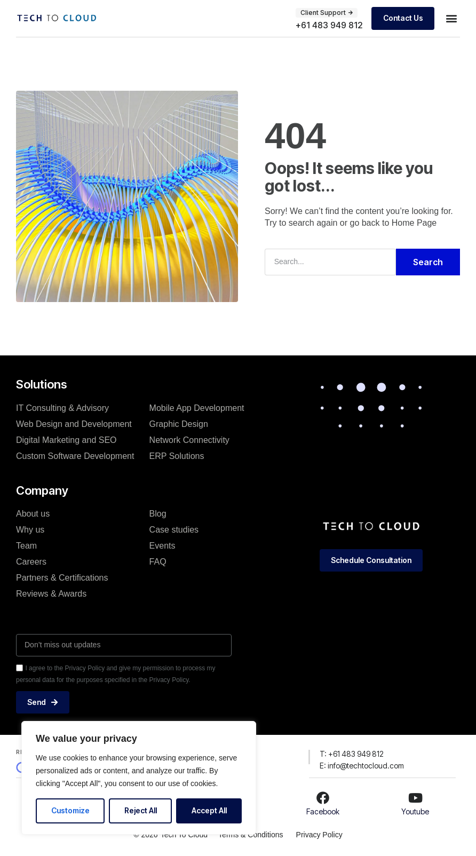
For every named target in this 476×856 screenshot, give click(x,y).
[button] (451, 18)
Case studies (174, 529)
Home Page (414, 222)
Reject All (140, 810)
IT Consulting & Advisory (62, 407)
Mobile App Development (196, 407)
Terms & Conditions (250, 834)
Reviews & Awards (51, 593)
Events (162, 545)
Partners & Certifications (62, 577)
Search (428, 262)
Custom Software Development (75, 455)
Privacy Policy (319, 834)
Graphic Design (178, 423)
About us (33, 513)
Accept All (209, 810)
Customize (70, 810)
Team (26, 545)
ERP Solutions (176, 455)
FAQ (157, 561)
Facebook (322, 811)
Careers (31, 561)
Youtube (415, 811)
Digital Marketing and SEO (66, 439)
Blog (157, 513)
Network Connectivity (189, 439)
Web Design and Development (74, 423)
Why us (30, 529)
